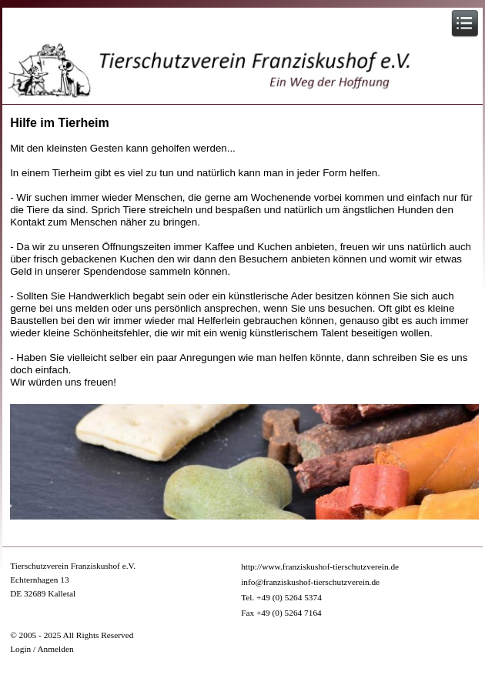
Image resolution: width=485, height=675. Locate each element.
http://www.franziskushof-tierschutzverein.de (320, 566)
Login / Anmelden (41, 648)
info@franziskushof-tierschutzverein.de (310, 581)
